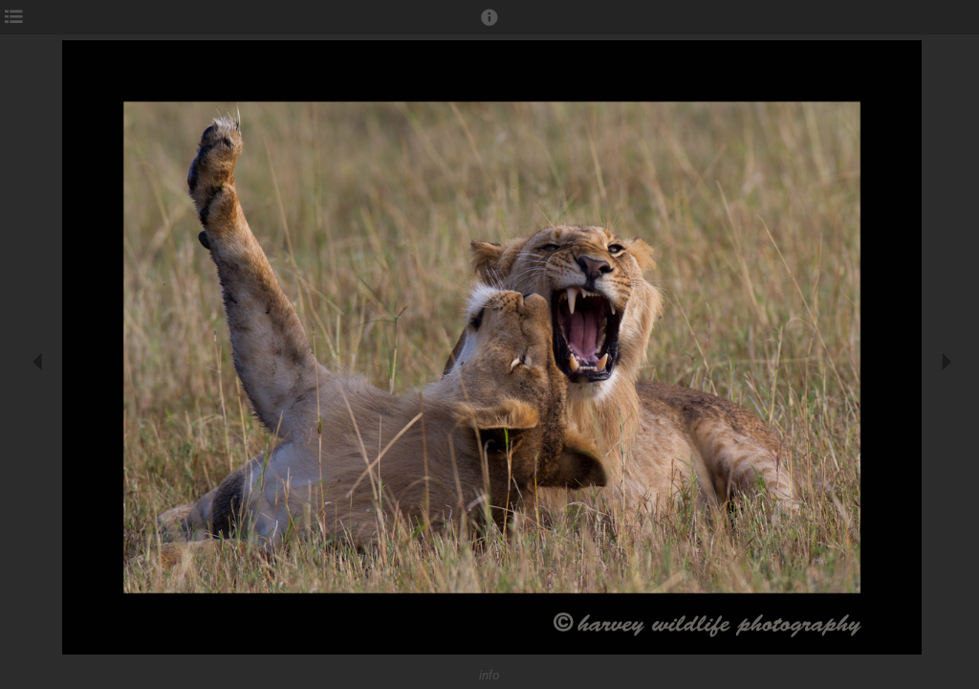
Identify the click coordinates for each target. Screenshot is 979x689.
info (489, 675)
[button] (489, 26)
